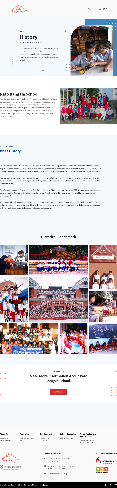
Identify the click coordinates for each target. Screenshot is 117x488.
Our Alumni (44, 441)
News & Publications (87, 440)
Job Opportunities (6, 441)
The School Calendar (87, 443)
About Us (4, 434)
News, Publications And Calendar (88, 435)
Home (22, 42)
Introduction (4, 438)
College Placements (66, 438)
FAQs (22, 441)
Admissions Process (27, 438)
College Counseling (68, 434)
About (29, 42)
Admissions (25, 434)
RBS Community (45, 438)
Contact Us (58, 392)
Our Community (46, 434)
